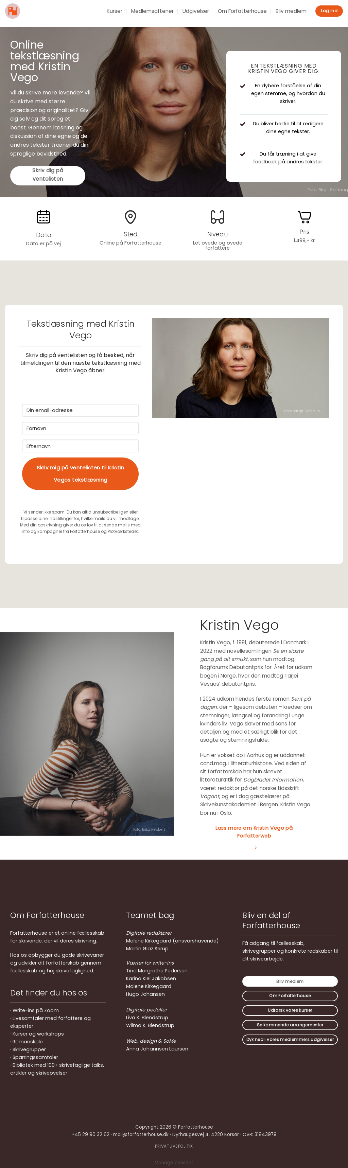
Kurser (114, 11)
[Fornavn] (80, 428)
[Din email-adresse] (80, 410)
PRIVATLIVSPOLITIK (174, 1146)
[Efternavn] (80, 445)
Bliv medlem (291, 11)
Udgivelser (195, 11)
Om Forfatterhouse (242, 11)
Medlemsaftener (152, 11)
